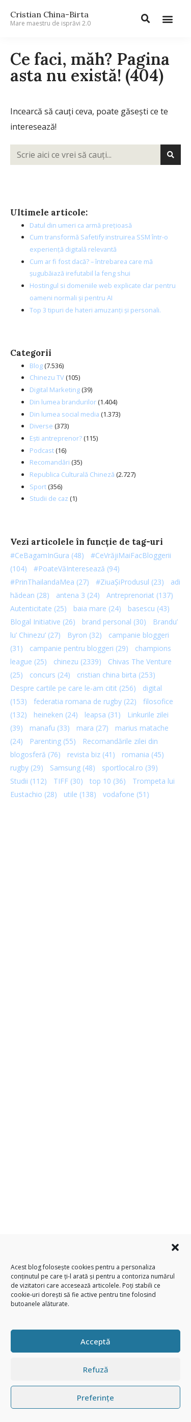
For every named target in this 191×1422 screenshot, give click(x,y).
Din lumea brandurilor (63, 401)
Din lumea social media (64, 414)
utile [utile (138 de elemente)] (80, 794)
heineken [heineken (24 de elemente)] (56, 714)
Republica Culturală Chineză (72, 474)
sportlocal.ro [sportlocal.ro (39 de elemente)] (130, 768)
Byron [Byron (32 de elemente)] (84, 635)
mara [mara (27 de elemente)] (92, 728)
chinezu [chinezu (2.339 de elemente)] (77, 661)
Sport (38, 486)
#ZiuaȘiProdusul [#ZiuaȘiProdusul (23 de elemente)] (130, 582)
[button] (175, 1247)
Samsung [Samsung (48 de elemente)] (72, 768)
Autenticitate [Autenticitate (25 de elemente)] (38, 608)
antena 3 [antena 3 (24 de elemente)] (78, 595)
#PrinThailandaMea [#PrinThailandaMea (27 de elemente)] (49, 582)
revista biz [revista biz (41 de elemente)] (91, 754)
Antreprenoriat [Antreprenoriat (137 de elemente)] (139, 595)
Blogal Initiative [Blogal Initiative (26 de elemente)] (42, 621)
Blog (36, 365)
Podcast (42, 450)
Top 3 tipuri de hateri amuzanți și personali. (95, 310)
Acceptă (95, 1341)
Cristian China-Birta (50, 18)
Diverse (41, 425)
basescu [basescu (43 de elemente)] (149, 608)
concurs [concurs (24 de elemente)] (50, 675)
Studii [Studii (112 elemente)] (28, 781)
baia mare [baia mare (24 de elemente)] (97, 608)
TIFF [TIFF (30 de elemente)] (68, 781)
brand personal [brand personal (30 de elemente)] (114, 621)
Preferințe (95, 1397)
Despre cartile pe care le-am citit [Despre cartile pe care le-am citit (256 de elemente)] (73, 688)
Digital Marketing (55, 389)
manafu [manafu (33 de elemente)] (50, 728)
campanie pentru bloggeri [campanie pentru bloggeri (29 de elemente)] (79, 648)
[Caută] (170, 154)
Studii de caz (49, 498)
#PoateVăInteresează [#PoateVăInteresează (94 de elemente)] (77, 568)
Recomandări (50, 462)
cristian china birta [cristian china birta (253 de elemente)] (116, 675)
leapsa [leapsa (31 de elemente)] (103, 714)
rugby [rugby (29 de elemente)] (26, 768)
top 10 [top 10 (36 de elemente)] (108, 781)
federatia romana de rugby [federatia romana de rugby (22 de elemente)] (85, 701)
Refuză (95, 1369)
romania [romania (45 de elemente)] (143, 754)
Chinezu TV (47, 377)
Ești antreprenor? (56, 438)
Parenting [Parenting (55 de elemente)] (53, 741)
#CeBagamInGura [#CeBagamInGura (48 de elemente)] (47, 555)
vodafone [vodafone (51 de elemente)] (126, 794)
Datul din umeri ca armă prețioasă (81, 225)
